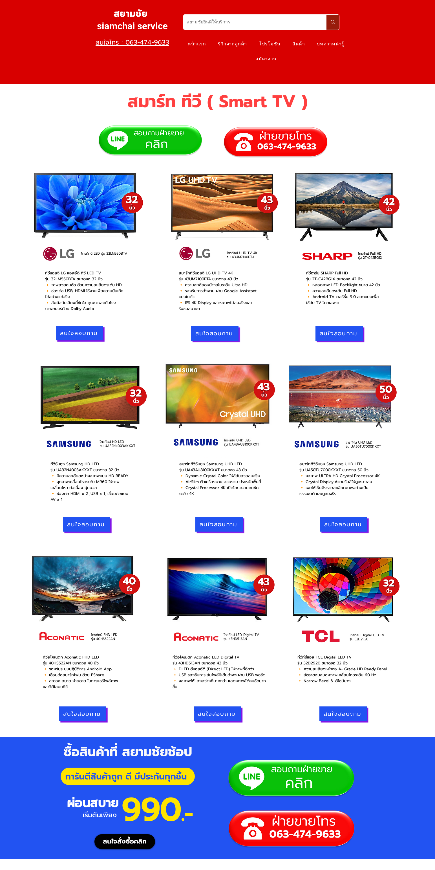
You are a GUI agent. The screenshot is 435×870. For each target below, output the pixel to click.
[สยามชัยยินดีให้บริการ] (251, 22)
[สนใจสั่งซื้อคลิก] (124, 841)
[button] (299, 44)
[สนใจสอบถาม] (79, 333)
